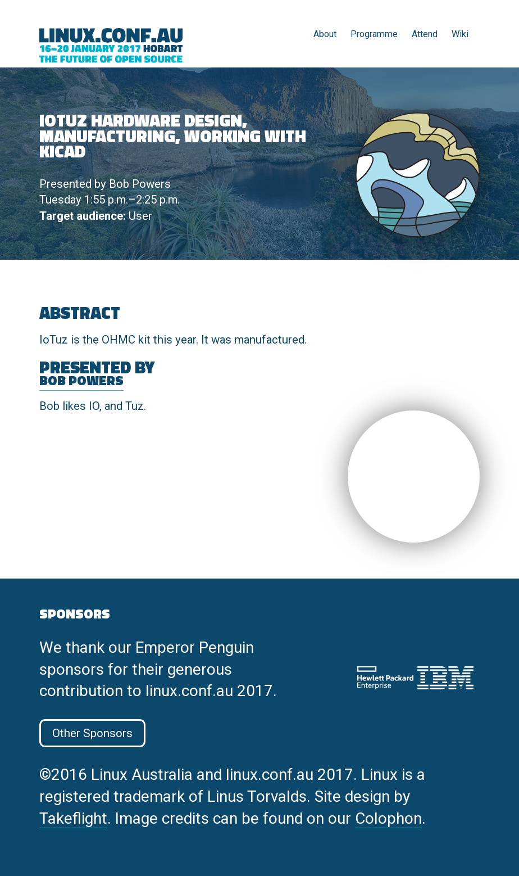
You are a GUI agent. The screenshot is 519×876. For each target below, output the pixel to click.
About (324, 34)
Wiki (460, 34)
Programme (374, 34)
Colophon (388, 818)
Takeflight (73, 818)
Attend (425, 34)
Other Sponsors (92, 733)
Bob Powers (140, 184)
